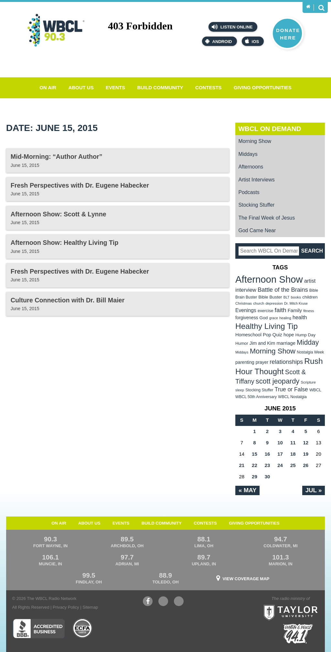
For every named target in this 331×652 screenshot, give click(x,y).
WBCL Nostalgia (292, 397)
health (300, 317)
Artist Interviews (256, 179)
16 (267, 454)
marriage (285, 343)
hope (288, 334)
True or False (291, 389)
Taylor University (303, 604)
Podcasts (248, 192)
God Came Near (257, 230)
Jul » (313, 490)
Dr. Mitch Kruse (296, 303)
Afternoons (250, 166)
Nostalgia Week (310, 352)
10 (280, 442)
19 (305, 454)
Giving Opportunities (263, 87)
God (264, 317)
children (309, 297)
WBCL (315, 389)
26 (305, 465)
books (296, 297)
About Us (80, 87)
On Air (47, 87)
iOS (252, 41)
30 (267, 476)
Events (115, 87)
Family (295, 310)
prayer (262, 362)
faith (280, 310)
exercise (265, 310)
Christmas (243, 303)
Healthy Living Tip (266, 326)
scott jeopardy (277, 381)
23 (267, 465)
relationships (286, 361)
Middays (247, 154)
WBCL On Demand (269, 128)
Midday (308, 342)
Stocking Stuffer (256, 205)
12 (305, 442)
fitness (308, 311)
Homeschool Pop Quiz (258, 334)
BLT (286, 297)
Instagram (179, 602)
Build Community (160, 87)
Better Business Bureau (38, 628)
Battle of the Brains (283, 289)
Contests (208, 87)
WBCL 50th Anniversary (256, 397)
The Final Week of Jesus (266, 218)
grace (273, 318)
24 (280, 465)
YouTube (163, 602)
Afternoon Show (269, 279)
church (258, 303)
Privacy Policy (66, 607)
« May (247, 490)
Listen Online (232, 27)
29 (254, 476)
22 (254, 465)
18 (293, 454)
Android (218, 41)
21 (242, 465)
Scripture (308, 382)
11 (293, 442)
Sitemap (90, 607)
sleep (239, 390)
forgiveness (246, 317)
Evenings (245, 310)
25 (293, 465)
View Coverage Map (246, 579)
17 (280, 454)
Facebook (148, 602)
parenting (244, 362)
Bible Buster (270, 297)
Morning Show (254, 141)
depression (274, 303)
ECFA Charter (83, 628)
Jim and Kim (262, 343)
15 (254, 454)
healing (285, 318)
